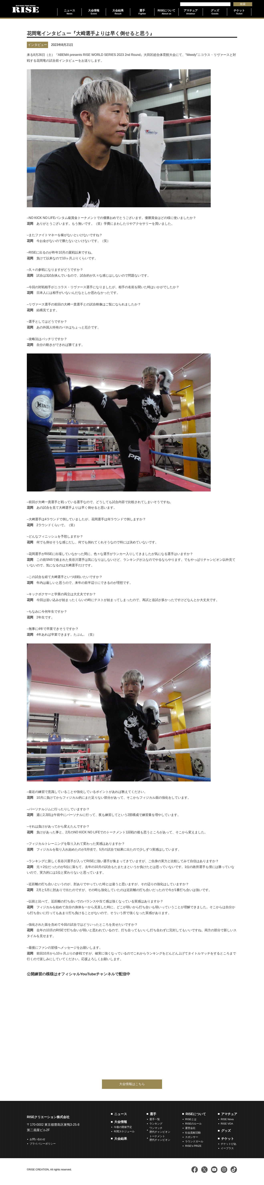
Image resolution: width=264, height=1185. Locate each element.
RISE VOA (227, 1123)
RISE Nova (227, 1119)
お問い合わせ (37, 1139)
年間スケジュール (124, 1131)
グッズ (226, 1130)
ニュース (120, 1114)
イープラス (227, 1148)
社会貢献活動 (193, 1132)
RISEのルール (193, 1123)
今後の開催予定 (123, 1127)
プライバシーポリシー (43, 1143)
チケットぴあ (228, 1143)
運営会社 (190, 1128)
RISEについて (195, 1114)
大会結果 (120, 1138)
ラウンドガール (194, 1141)
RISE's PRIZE (193, 1145)
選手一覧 (154, 1119)
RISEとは (190, 1119)
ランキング (155, 1123)
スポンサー (191, 1137)
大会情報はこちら (132, 1084)
